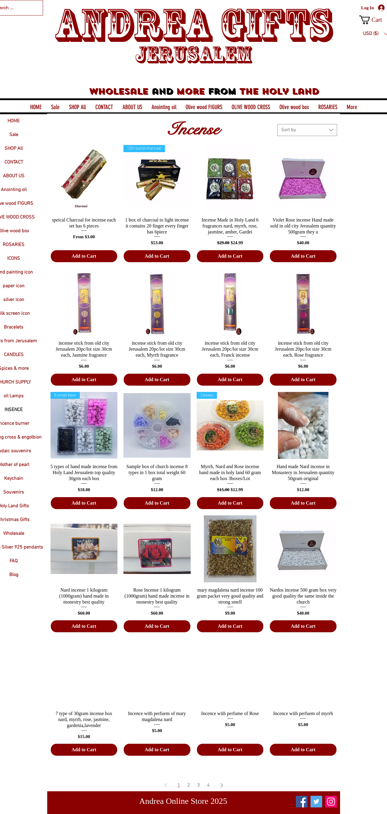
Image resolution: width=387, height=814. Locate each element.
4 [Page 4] (208, 785)
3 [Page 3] (198, 785)
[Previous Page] (165, 785)
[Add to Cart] (84, 256)
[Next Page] (221, 785)
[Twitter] (316, 801)
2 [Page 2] (188, 785)
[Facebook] (302, 801)
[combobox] (307, 130)
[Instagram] (331, 801)
